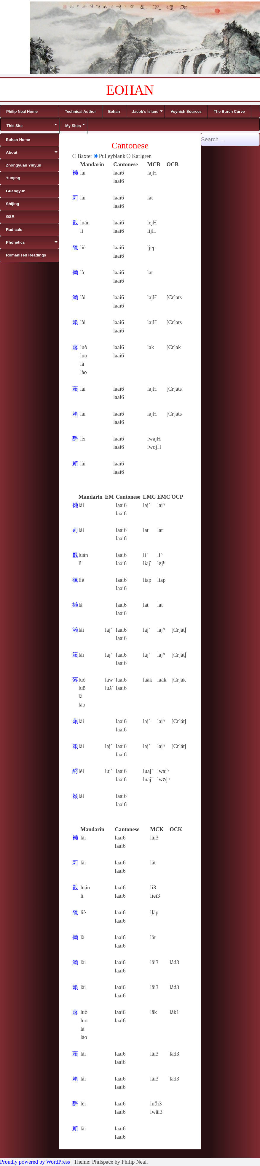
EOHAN (130, 90)
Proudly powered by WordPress (35, 1162)
